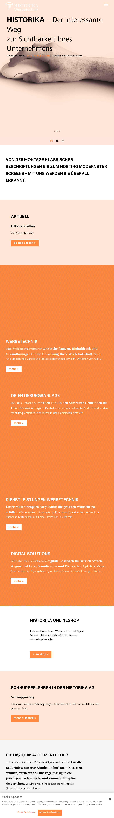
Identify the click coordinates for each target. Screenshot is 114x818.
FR (57, 141)
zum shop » (41, 654)
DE (51, 141)
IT (63, 141)
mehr (12, 369)
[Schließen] (110, 799)
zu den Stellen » (25, 243)
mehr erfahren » (25, 718)
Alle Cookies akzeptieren (49, 812)
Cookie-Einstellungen (26, 812)
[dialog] (57, 805)
